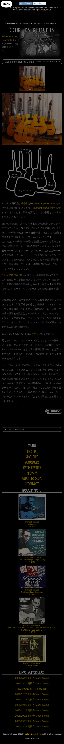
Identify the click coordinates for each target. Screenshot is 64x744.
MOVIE (32, 473)
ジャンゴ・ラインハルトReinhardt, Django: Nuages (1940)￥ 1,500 (32, 546)
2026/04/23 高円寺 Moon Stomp (32, 678)
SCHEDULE (32, 462)
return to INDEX (53, 411)
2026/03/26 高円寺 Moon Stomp (32, 683)
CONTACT (32, 484)
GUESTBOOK (32, 478)
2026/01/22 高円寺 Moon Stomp (32, 699)
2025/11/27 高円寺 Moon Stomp (32, 710)
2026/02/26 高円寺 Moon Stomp (32, 694)
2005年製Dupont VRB (46, 207)
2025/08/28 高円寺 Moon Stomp (32, 726)
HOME (32, 451)
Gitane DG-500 (10, 275)
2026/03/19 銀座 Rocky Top (32, 688)
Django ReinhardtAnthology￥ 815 (32, 510)
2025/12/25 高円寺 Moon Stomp (32, 705)
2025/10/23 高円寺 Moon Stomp (32, 715)
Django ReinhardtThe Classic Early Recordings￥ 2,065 (32, 580)
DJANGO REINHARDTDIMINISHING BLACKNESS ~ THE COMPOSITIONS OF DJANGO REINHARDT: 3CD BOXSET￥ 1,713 (32, 615)
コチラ (32, 333)
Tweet (40, 3)
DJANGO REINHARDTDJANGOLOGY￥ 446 (32, 652)
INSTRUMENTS (32, 467)
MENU (7, 3)
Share (27, 3)
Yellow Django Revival (32, 17)
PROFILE (32, 457)
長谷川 (24, 203)
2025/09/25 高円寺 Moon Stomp (32, 721)
